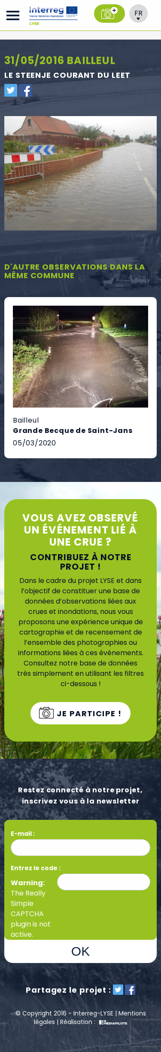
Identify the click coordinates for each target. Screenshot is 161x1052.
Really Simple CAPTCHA (28, 903)
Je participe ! (88, 713)
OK (80, 951)
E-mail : (23, 833)
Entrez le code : (36, 868)
